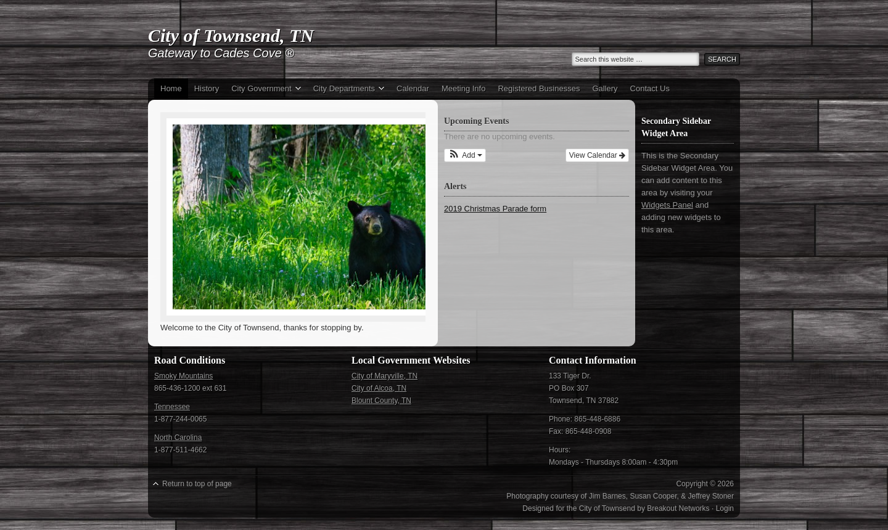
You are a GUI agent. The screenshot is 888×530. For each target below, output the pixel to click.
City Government (263, 90)
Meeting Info (464, 88)
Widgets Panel (667, 205)
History (206, 88)
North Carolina (178, 437)
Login (725, 508)
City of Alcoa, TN (379, 388)
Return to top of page (197, 483)
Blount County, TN (381, 400)
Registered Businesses (539, 88)
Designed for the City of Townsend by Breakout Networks (615, 508)
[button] (465, 155)
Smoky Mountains (183, 376)
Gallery (604, 88)
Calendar (413, 88)
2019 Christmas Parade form (495, 208)
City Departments (345, 90)
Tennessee (172, 406)
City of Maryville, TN (384, 376)
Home (171, 88)
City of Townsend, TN (231, 35)
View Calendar (597, 155)
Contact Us (650, 88)
